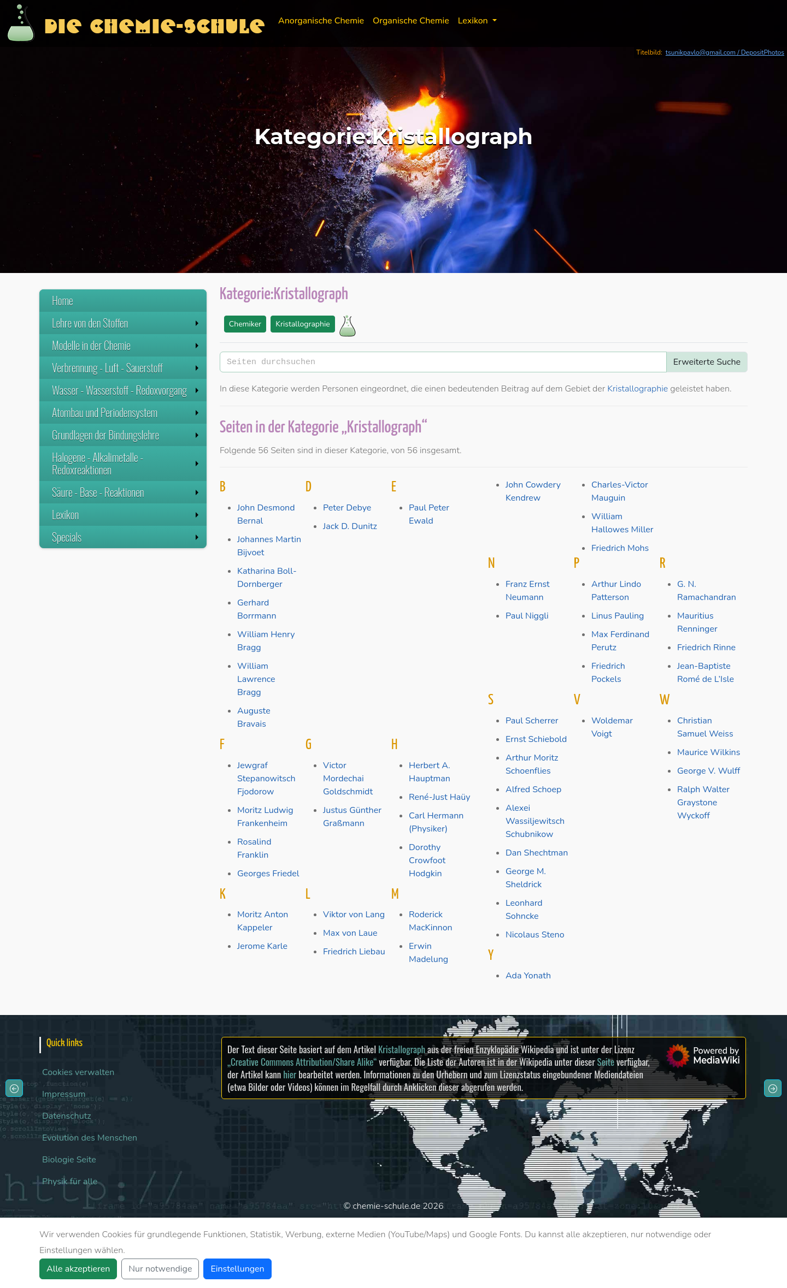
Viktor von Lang (354, 915)
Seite (605, 1062)
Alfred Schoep (533, 790)
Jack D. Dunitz (350, 526)
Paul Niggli (527, 616)
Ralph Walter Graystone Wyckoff (703, 803)
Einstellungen (237, 1269)
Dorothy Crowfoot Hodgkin (427, 860)
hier (289, 1074)
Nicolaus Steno (535, 935)
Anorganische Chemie (321, 21)
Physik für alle (69, 1182)
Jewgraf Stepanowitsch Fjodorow (266, 778)
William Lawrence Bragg (256, 679)
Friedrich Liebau (354, 952)
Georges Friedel (268, 874)
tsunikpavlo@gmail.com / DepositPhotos (725, 52)
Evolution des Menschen (89, 1138)
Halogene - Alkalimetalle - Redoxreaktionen (126, 463)
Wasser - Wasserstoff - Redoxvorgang (126, 390)
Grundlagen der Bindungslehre (126, 434)
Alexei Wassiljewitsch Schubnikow (535, 821)
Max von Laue (350, 933)
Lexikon (126, 514)
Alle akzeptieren (78, 1269)
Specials (126, 537)
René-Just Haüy (440, 797)
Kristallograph (401, 1049)
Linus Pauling (617, 616)
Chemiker (245, 324)
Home (62, 300)
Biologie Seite (69, 1160)
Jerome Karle (262, 946)
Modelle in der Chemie (126, 345)
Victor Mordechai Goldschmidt (348, 778)
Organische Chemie (411, 21)
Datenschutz (66, 1116)
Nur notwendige (160, 1269)
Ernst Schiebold (536, 739)
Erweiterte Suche (707, 362)
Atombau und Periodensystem (126, 412)
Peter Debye (347, 508)
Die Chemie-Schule (154, 23)
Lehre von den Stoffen (126, 322)
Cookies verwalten (78, 1072)
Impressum (63, 1094)
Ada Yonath (528, 976)
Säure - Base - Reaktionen (126, 492)
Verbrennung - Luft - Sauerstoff (126, 367)
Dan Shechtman (537, 853)
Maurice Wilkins (708, 752)
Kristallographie (302, 324)
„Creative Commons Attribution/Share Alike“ (302, 1062)
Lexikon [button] (474, 21)
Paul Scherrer (532, 721)
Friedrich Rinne (706, 648)
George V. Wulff (708, 771)
